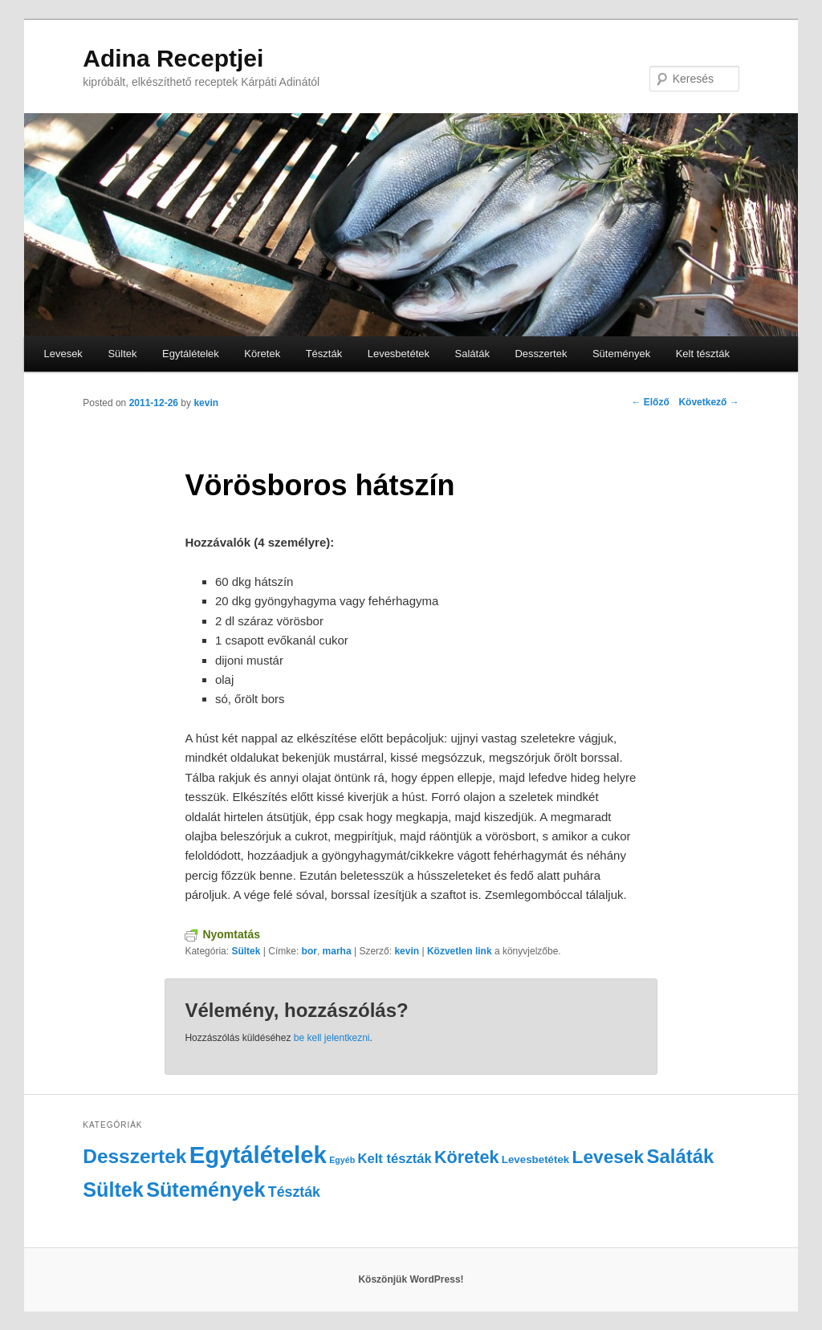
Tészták (324, 354)
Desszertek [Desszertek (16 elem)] (134, 1156)
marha (337, 951)
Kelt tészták (703, 354)
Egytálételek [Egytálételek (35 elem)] (258, 1154)
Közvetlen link (460, 951)
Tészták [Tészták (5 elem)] (294, 1192)
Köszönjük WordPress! (410, 1279)
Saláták (472, 354)
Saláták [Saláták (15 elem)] (680, 1156)
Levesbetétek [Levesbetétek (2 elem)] (535, 1159)
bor (309, 951)
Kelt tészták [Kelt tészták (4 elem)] (395, 1158)
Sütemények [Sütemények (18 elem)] (205, 1189)
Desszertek (541, 354)
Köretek (262, 354)
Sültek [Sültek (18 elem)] (113, 1189)
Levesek (62, 354)
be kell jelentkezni (332, 1037)
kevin (205, 403)
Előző (650, 402)
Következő (708, 402)
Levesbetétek (398, 354)
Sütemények (621, 354)
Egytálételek (190, 354)
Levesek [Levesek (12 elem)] (608, 1156)
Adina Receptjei (173, 58)
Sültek (122, 354)
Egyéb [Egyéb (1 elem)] (342, 1160)
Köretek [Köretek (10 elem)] (466, 1157)
